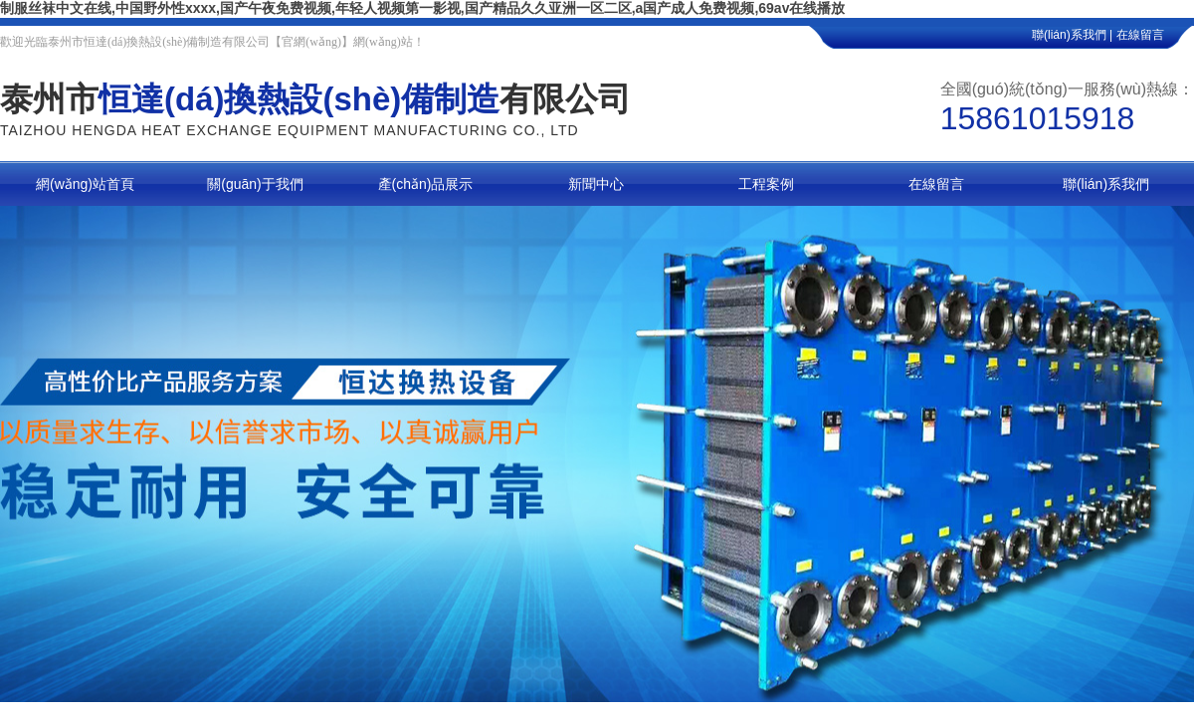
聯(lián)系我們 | (1072, 35)
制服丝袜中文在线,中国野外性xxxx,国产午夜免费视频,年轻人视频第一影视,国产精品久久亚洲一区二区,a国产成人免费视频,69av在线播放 (422, 8)
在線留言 (1155, 35)
